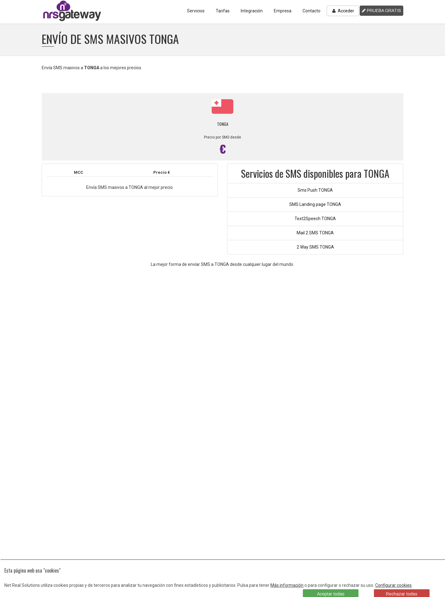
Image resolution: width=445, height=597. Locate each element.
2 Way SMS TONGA (315, 247)
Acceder (343, 10)
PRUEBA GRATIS (381, 10)
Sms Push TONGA (315, 190)
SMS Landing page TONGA (315, 204)
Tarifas (223, 10)
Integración (252, 10)
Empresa (282, 10)
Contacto (311, 10)
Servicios (196, 10)
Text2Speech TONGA (315, 218)
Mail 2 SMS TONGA (315, 232)
